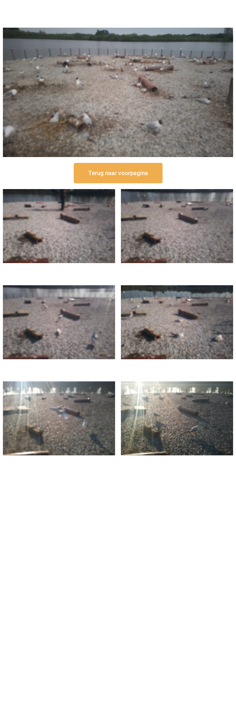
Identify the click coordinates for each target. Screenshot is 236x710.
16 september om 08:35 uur (177, 460)
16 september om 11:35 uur (59, 364)
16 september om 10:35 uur (177, 364)
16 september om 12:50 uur (59, 268)
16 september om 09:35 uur (59, 460)
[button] (118, 173)
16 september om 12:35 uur (177, 268)
